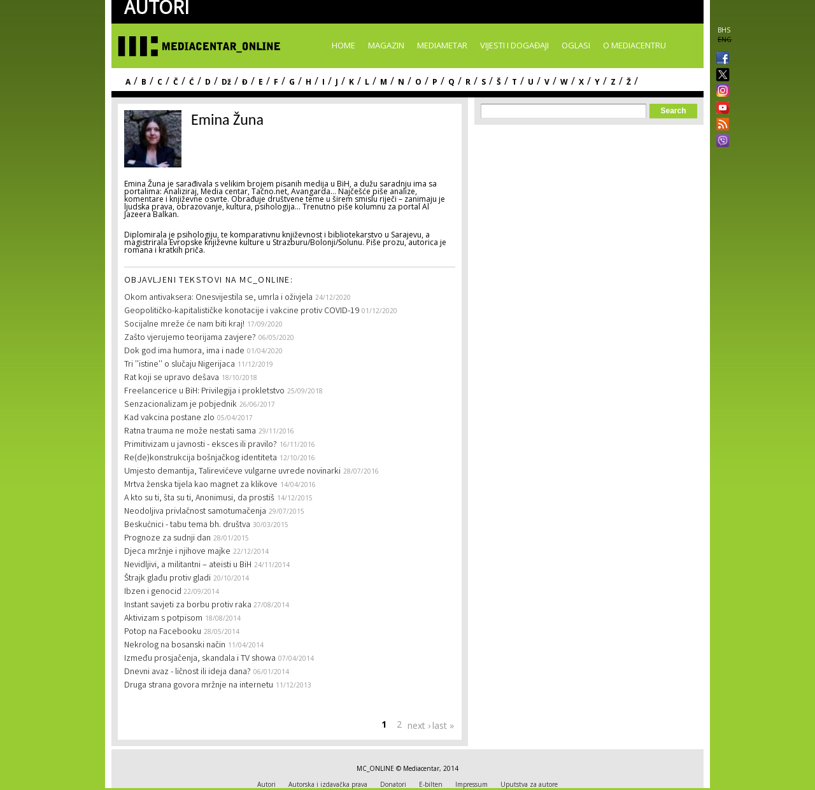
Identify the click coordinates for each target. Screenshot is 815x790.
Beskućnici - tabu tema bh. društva (187, 525)
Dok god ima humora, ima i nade (184, 351)
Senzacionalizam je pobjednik (180, 405)
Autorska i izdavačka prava (327, 784)
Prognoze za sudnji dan (167, 538)
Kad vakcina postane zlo (169, 418)
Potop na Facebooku (162, 632)
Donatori (393, 784)
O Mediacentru (634, 45)
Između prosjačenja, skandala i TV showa (200, 658)
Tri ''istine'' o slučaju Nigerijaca (179, 364)
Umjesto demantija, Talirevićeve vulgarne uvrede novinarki (232, 471)
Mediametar (442, 45)
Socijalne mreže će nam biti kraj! (184, 324)
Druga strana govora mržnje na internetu (198, 685)
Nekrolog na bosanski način (174, 645)
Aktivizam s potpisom (163, 618)
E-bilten (431, 784)
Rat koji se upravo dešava (171, 378)
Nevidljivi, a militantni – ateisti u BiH (188, 565)
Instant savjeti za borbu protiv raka (188, 605)
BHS (724, 29)
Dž (226, 81)
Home (343, 45)
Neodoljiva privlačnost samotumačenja (195, 511)
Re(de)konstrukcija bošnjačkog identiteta (200, 458)
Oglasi (576, 45)
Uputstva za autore (529, 784)
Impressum (471, 784)
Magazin (386, 45)
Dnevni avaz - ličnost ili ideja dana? (187, 672)
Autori (266, 784)
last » (443, 725)
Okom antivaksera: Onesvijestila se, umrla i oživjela (218, 298)
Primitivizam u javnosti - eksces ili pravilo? (200, 445)
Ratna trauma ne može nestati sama (190, 431)
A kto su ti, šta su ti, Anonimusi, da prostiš (199, 498)
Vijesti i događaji (514, 45)
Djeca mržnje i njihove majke (177, 552)
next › (419, 725)
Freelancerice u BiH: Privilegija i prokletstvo (204, 391)
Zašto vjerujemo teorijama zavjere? (190, 338)
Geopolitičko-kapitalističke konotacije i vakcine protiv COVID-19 (241, 311)
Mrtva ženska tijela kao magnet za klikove (201, 485)
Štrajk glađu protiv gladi (167, 578)
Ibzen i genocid (153, 592)
